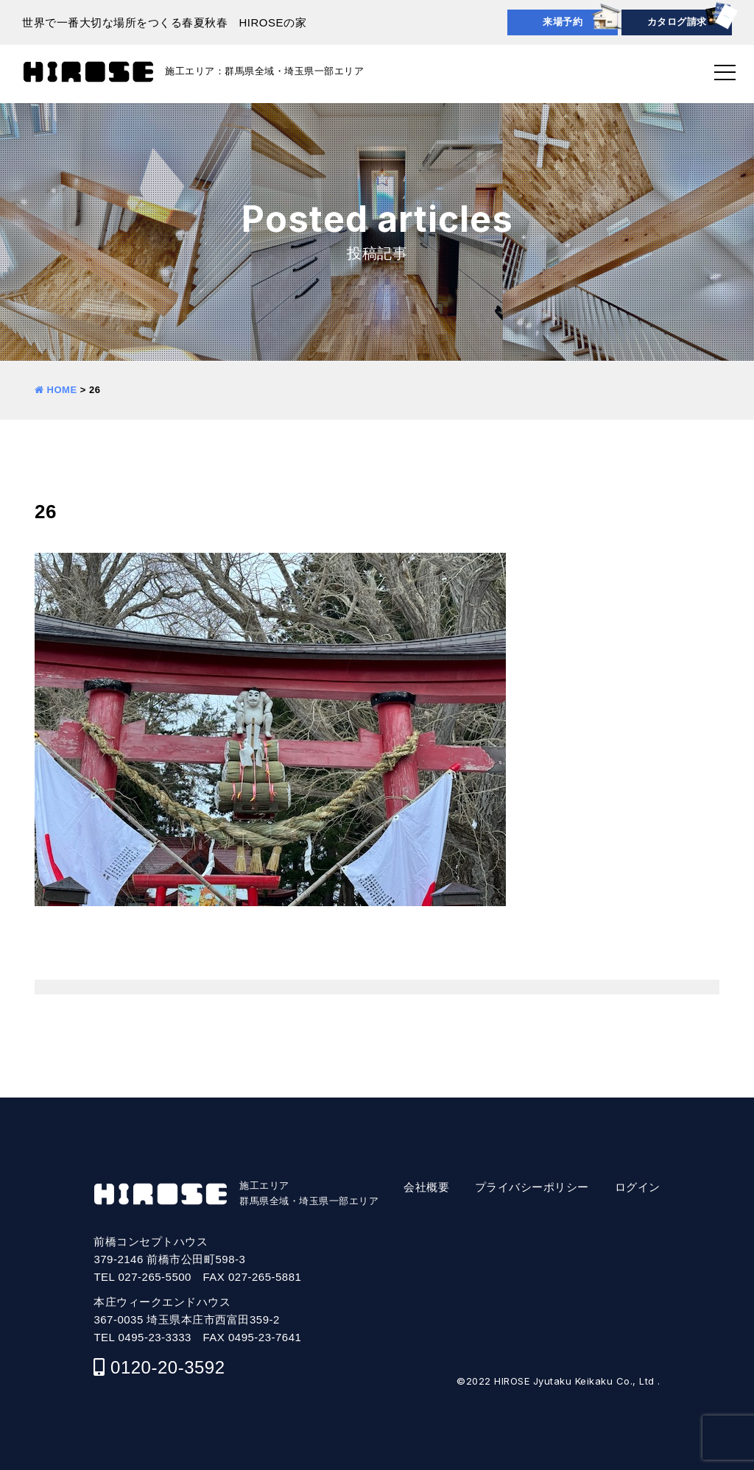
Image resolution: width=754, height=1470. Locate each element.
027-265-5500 (155, 1277)
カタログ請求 (677, 21)
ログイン (637, 1187)
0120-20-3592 (167, 1367)
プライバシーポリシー (532, 1187)
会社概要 (426, 1187)
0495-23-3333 (155, 1337)
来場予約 (562, 21)
